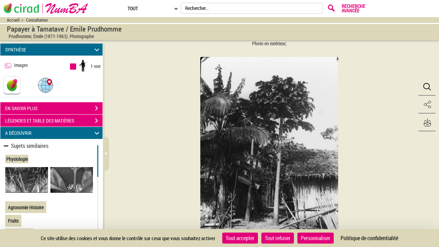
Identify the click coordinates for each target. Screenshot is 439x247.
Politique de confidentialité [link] (369, 238)
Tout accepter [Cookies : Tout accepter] (240, 238)
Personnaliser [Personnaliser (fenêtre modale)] (315, 238)
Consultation (37, 20)
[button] (45, 85)
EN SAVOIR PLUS (54, 108)
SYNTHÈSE (53, 50)
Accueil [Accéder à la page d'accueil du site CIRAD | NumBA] (13, 20)
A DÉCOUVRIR (53, 133)
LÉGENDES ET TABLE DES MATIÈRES (54, 121)
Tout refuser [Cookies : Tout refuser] (277, 238)
